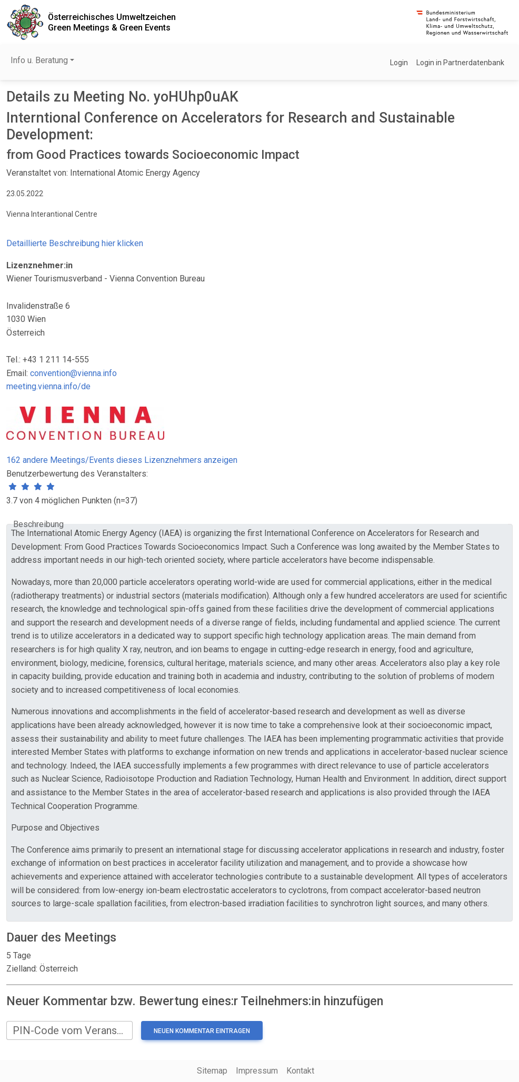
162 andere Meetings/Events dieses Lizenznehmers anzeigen (121, 460)
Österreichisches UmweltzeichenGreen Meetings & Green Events (112, 22)
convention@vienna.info (73, 373)
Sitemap (212, 1071)
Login (399, 62)
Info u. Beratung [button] (39, 60)
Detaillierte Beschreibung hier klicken (74, 243)
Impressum (257, 1071)
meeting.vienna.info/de (48, 386)
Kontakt (300, 1071)
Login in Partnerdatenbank (460, 62)
